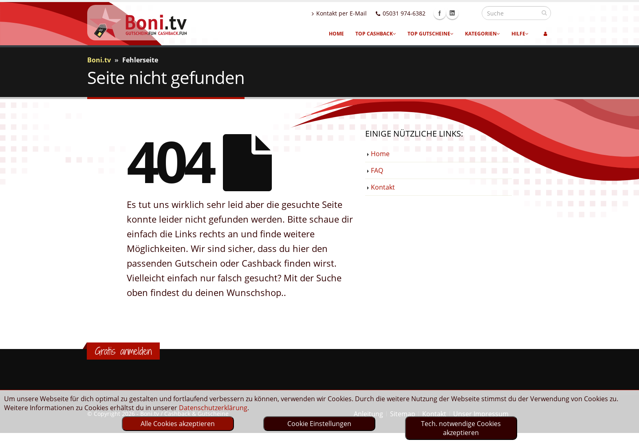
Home (336, 33)
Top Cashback (375, 33)
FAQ (377, 170)
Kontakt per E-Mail (356, 13)
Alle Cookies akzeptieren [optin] (178, 423)
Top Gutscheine (431, 33)
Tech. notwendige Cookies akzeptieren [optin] (461, 428)
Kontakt (383, 187)
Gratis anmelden (123, 351)
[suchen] (544, 12)
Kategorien (482, 33)
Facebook (457, 13)
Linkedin (470, 13)
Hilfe (520, 33)
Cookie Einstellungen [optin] (319, 423)
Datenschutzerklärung (213, 407)
